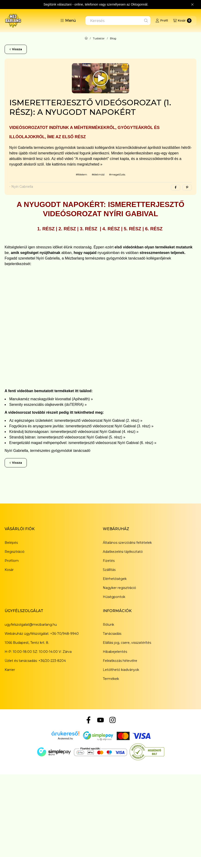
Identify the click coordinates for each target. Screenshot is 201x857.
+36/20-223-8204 (52, 661)
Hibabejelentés (115, 652)
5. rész (132, 228)
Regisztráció (14, 552)
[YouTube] (100, 720)
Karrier (10, 670)
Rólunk (108, 624)
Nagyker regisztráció (119, 588)
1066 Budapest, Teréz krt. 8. (27, 643)
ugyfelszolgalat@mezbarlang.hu (31, 624)
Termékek (111, 679)
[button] (68, 20)
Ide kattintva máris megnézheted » (74, 164)
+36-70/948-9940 (64, 634)
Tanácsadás (112, 634)
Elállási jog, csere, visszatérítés (127, 643)
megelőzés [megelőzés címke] (118, 174)
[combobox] (118, 20)
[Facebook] (88, 720)
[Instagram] (113, 720)
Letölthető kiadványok (121, 670)
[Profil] (161, 20)
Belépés (11, 543)
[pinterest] (187, 187)
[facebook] (175, 187)
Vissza (15, 49)
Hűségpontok (114, 597)
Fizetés (109, 561)
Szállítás (109, 570)
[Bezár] (192, 4)
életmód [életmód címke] (99, 174)
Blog (113, 38)
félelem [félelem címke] (82, 174)
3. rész (89, 228)
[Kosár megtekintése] (182, 20)
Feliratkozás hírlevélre (120, 661)
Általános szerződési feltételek (127, 543)
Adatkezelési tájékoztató (123, 552)
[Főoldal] (86, 38)
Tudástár (99, 38)
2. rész (67, 228)
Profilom (12, 561)
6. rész (154, 228)
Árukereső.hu (65, 738)
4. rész (111, 228)
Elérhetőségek (115, 579)
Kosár (9, 570)
